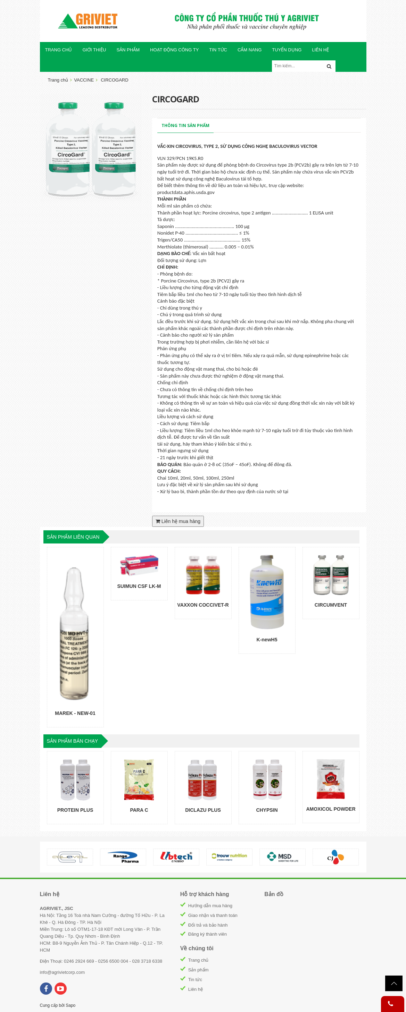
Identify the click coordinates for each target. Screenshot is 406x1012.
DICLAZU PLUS (203, 810)
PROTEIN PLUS (75, 810)
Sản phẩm (198, 969)
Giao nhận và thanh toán (213, 915)
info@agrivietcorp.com (62, 972)
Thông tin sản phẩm (185, 125)
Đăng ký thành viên (207, 934)
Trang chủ (198, 960)
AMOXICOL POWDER (330, 809)
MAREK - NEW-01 (75, 713)
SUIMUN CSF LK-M (139, 586)
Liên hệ (195, 989)
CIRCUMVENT (331, 605)
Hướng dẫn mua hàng (210, 905)
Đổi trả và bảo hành (208, 925)
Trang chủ (58, 80)
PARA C (139, 810)
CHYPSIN (266, 810)
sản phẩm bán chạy (72, 741)
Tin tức (195, 979)
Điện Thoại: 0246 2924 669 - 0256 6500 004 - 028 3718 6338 (101, 961)
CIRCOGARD (114, 80)
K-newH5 (267, 639)
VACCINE (84, 80)
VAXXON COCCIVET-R (203, 605)
